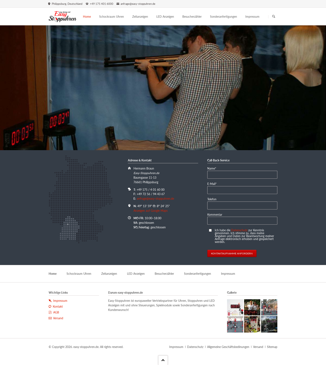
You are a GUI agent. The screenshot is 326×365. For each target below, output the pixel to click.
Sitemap (272, 347)
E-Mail (213, 184)
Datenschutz (239, 230)
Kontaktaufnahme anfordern (232, 253)
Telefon (211, 199)
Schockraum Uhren (79, 273)
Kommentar (214, 214)
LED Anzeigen (136, 273)
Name (213, 168)
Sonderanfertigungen (197, 273)
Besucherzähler (164, 273)
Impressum (228, 273)
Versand (258, 347)
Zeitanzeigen (109, 273)
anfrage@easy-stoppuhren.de (155, 198)
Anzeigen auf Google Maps (150, 210)
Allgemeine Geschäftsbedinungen (228, 347)
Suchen (273, 16)
